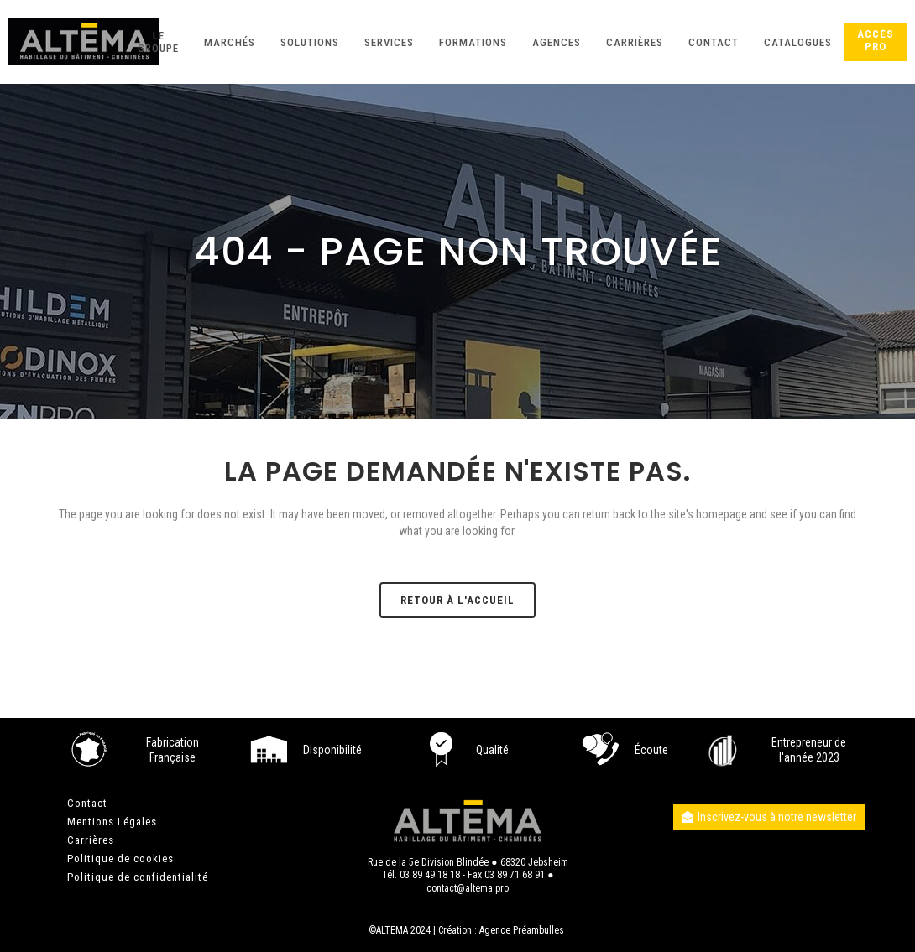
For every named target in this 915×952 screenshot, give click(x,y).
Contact (87, 803)
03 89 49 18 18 (430, 875)
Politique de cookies (120, 858)
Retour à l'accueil (457, 600)
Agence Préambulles (521, 930)
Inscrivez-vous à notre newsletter (769, 817)
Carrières (90, 840)
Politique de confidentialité (137, 877)
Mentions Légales (112, 821)
